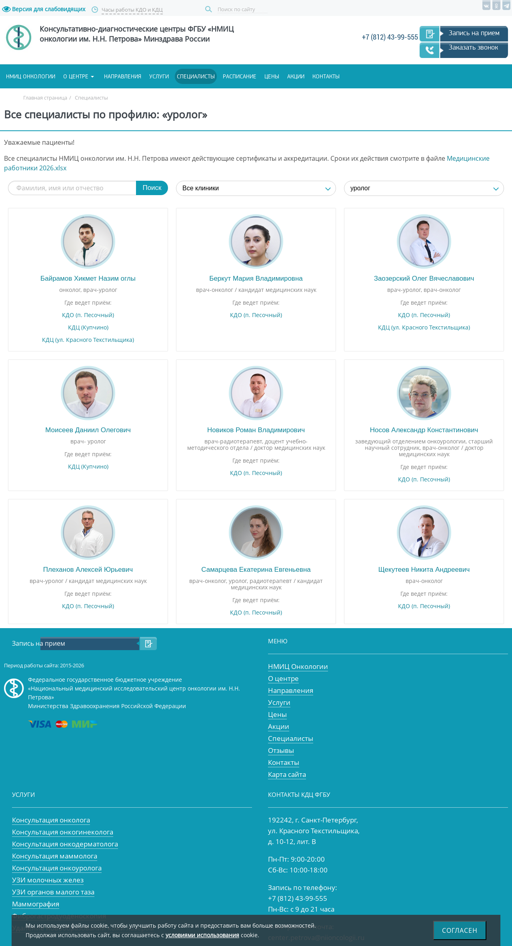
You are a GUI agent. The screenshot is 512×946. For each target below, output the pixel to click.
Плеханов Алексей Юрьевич (88, 569)
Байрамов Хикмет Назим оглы (88, 278)
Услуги (159, 76)
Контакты (326, 76)
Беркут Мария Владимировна (255, 278)
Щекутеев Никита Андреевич (424, 569)
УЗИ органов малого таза (53, 891)
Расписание (239, 76)
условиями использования (202, 935)
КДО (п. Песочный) (88, 315)
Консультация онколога (51, 819)
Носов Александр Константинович (424, 430)
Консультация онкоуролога (57, 867)
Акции (295, 76)
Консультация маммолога (54, 855)
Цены (271, 76)
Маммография (35, 903)
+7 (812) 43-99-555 (390, 37)
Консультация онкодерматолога (65, 843)
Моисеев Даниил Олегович (88, 430)
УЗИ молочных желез (48, 879)
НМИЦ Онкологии (298, 666)
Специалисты (196, 76)
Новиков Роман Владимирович (256, 430)
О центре (75, 76)
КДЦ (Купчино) (88, 327)
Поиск (209, 9)
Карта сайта (287, 774)
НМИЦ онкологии (30, 76)
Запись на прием (474, 33)
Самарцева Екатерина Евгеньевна (256, 569)
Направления (122, 76)
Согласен (460, 930)
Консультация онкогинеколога (62, 831)
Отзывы (281, 750)
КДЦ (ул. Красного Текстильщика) (88, 340)
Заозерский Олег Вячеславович (424, 278)
